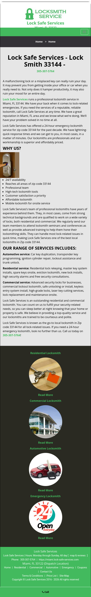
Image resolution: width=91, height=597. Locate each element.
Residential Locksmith (45, 353)
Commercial (35, 567)
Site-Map (64, 575)
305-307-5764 (45, 71)
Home (39, 41)
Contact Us (46, 571)
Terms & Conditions (32, 575)
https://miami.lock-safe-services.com (59, 559)
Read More (45, 395)
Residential (20, 567)
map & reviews (78, 555)
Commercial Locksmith (45, 401)
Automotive (52, 567)
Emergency (68, 567)
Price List (52, 575)
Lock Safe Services (15, 99)
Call (45, 592)
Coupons (82, 567)
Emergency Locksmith (46, 496)
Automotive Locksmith (45, 448)
